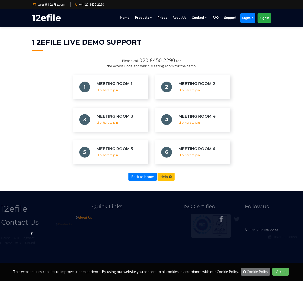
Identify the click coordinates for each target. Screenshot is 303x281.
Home (125, 17)
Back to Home (142, 176)
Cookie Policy (255, 271)
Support (230, 17)
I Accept (280, 271)
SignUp (247, 18)
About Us (179, 17)
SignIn (264, 18)
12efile (46, 17)
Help (166, 176)
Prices (162, 17)
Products (142, 17)
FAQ (216, 17)
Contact (198, 17)
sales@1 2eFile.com (51, 4)
